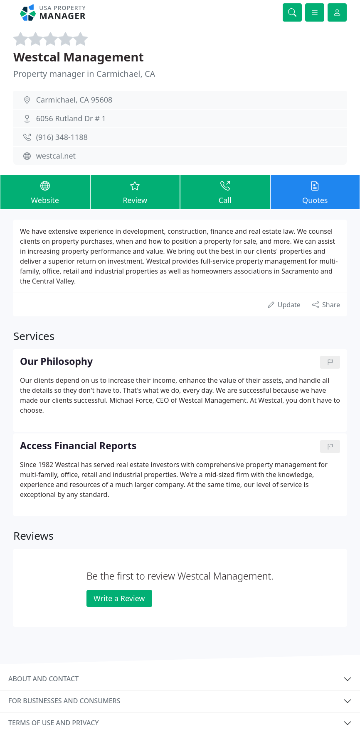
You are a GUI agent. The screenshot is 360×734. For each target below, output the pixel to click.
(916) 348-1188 (62, 137)
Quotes (315, 192)
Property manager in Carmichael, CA (84, 73)
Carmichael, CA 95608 (74, 100)
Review (135, 192)
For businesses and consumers (64, 700)
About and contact (43, 678)
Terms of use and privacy (53, 722)
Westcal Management (78, 57)
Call (225, 192)
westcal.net (56, 156)
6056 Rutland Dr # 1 (71, 118)
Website (45, 192)
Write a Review (119, 598)
